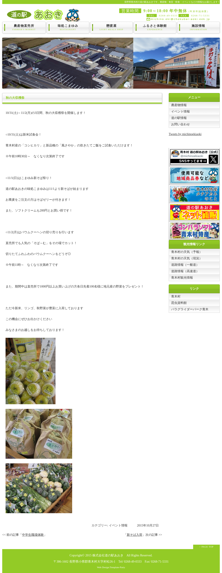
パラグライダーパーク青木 (189, 309)
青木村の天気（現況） (186, 258)
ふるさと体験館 (155, 27)
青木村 (175, 296)
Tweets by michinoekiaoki (185, 134)
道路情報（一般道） (185, 264)
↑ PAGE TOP (206, 547)
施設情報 (198, 27)
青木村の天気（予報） (186, 252)
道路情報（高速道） (185, 271)
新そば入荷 (134, 534)
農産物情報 (179, 105)
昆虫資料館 (179, 303)
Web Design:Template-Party (111, 567)
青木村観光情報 (182, 277)
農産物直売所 (24, 27)
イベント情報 (180, 111)
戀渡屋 (111, 27)
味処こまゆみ (68, 27)
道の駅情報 (179, 118)
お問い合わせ (180, 124)
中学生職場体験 (33, 534)
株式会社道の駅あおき (107, 555)
